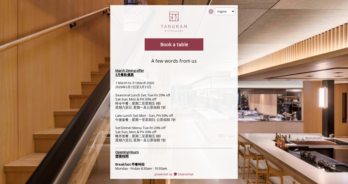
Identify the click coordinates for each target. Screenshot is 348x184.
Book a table (174, 44)
